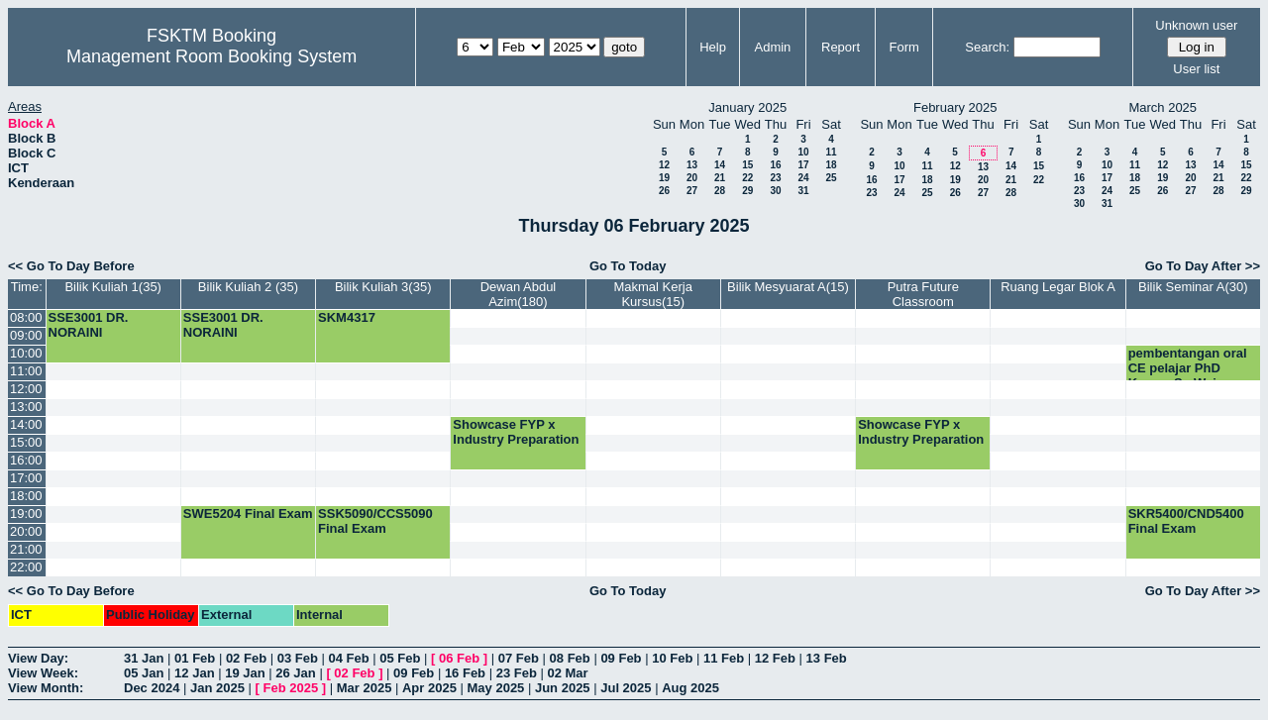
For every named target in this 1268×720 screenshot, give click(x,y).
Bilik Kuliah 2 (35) (248, 286)
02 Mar (567, 673)
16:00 (26, 460)
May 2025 (496, 687)
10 (802, 152)
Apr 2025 (429, 687)
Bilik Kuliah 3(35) (383, 286)
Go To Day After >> (1202, 265)
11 (830, 152)
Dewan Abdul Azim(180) (518, 294)
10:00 (26, 353)
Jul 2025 (625, 687)
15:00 (26, 442)
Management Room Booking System (211, 56)
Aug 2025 (690, 687)
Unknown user (1196, 25)
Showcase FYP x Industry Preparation (516, 432)
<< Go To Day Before (71, 265)
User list (1196, 68)
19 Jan (244, 673)
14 (719, 164)
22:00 (26, 567)
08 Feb (570, 658)
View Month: (45, 687)
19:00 (26, 513)
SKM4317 (346, 317)
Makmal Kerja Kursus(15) (652, 294)
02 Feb (246, 658)
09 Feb (620, 658)
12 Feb (775, 658)
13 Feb (826, 658)
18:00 (26, 495)
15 (747, 164)
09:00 (26, 335)
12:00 (26, 388)
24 (802, 177)
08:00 (26, 317)
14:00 (26, 424)
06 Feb (459, 658)
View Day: (38, 658)
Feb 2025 (291, 687)
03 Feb (297, 658)
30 (775, 190)
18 (830, 164)
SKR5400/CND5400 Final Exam (1186, 521)
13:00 (26, 406)
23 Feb (516, 673)
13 (692, 164)
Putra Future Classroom (923, 294)
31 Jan (143, 658)
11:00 (26, 370)
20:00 (26, 531)
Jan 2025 (217, 687)
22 (747, 177)
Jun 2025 (562, 687)
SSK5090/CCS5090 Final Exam (375, 521)
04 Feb (348, 658)
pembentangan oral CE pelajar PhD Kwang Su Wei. (1187, 368)
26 (664, 190)
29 (747, 190)
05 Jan (143, 673)
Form (904, 47)
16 (775, 164)
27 (692, 190)
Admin (772, 47)
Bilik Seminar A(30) (1193, 286)
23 (775, 177)
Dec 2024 (151, 687)
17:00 (26, 477)
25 (830, 177)
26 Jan (295, 673)
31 (802, 190)
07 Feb (518, 658)
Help (712, 47)
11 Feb (723, 658)
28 (719, 190)
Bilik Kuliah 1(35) (112, 286)
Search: (987, 47)
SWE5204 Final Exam (248, 513)
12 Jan (194, 673)
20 (692, 177)
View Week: (43, 673)
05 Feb (399, 658)
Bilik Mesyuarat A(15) (788, 286)
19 (664, 177)
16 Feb (465, 673)
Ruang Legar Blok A (1058, 286)
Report (840, 47)
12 (664, 164)
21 (719, 177)
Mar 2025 (364, 687)
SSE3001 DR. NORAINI (89, 325)
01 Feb (194, 658)
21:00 (26, 549)
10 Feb (672, 658)
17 (802, 164)
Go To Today (628, 265)
